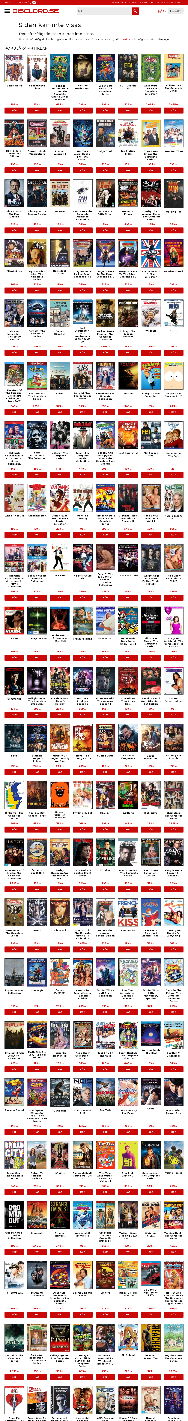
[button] (7, 11)
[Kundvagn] (169, 11)
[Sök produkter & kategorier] (104, 11)
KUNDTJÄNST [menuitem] (21, 2)
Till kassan (175, 11)
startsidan (125, 39)
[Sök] (135, 11)
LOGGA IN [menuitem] (8, 2)
